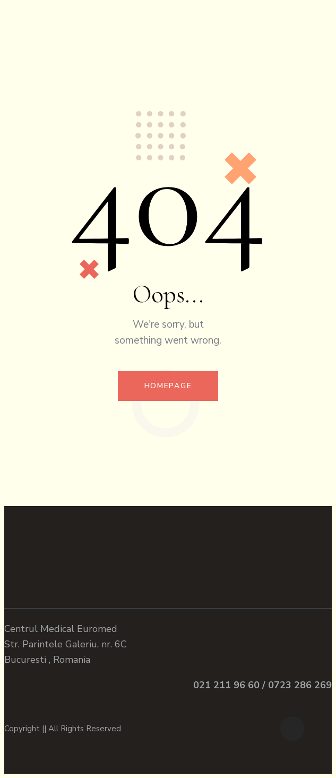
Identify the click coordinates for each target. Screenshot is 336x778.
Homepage (168, 386)
